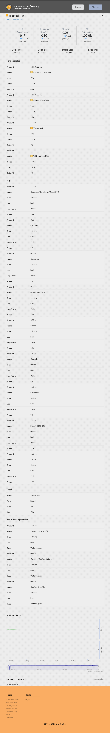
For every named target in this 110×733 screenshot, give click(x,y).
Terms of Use (11, 708)
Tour (8, 714)
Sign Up (95, 7)
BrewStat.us (26, 8)
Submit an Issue (12, 700)
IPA (7, 20)
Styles (27, 700)
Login (78, 7)
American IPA (17, 20)
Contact (9, 717)
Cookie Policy (11, 711)
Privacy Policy (11, 705)
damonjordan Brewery (26, 6)
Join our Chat (11, 702)
